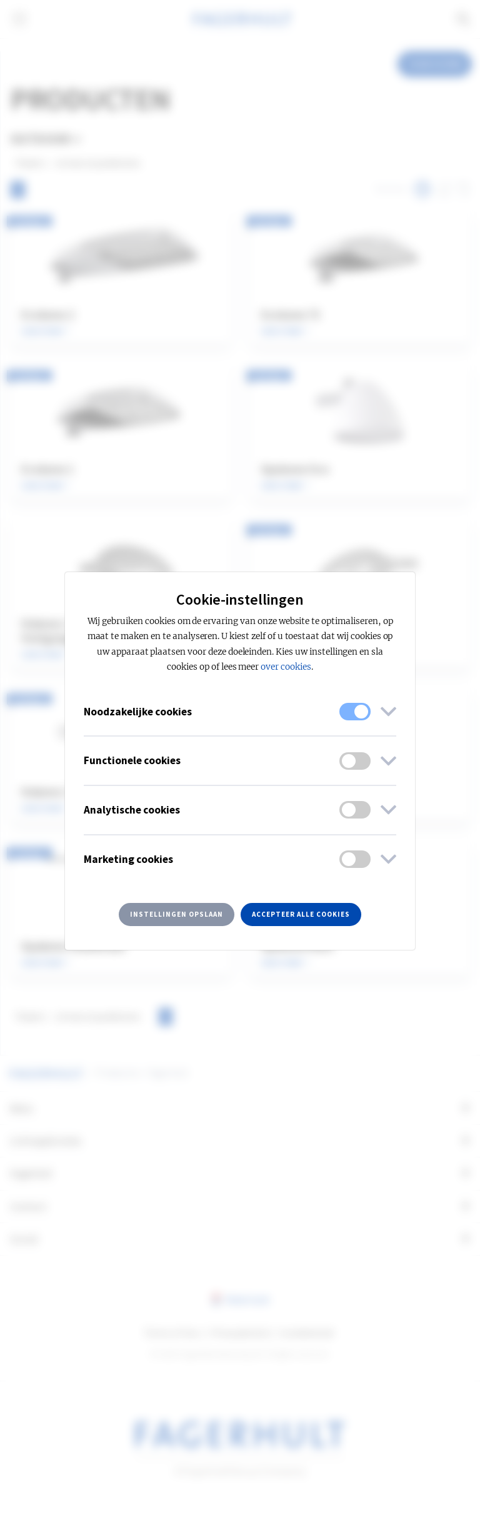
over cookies (286, 667)
